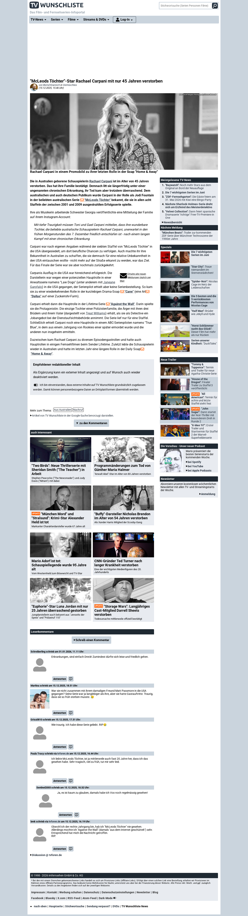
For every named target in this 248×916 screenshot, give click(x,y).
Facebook (37, 898)
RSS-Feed (74, 898)
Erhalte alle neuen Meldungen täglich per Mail (135, 277)
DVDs (116, 906)
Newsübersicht (173, 222)
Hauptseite (56, 906)
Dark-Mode (108, 898)
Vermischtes (70, 85)
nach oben (38, 906)
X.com (61, 898)
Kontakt (52, 892)
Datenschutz (91, 892)
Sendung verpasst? (98, 906)
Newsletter (143, 892)
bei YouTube (195, 466)
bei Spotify (194, 462)
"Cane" (129, 291)
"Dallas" (36, 296)
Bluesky (50, 898)
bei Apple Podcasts (199, 470)
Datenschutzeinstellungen (118, 892)
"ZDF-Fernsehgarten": (190, 198)
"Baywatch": (188, 187)
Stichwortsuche (74, 906)
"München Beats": (187, 235)
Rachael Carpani (100, 181)
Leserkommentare (42, 631)
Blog (155, 892)
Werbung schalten (70, 892)
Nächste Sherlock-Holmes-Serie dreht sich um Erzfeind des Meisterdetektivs (189, 206)
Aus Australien (62, 409)
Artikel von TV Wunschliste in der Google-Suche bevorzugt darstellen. (73, 415)
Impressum (38, 892)
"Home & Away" (42, 354)
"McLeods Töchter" (97, 200)
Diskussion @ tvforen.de (47, 855)
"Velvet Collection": (190, 214)
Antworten (59, 678)
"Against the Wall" (122, 304)
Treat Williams (95, 313)
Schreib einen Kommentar (92, 640)
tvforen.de (63, 753)
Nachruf (78, 409)
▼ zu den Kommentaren (91, 423)
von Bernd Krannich (49, 85)
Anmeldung (208, 494)
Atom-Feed (89, 898)
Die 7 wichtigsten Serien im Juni (185, 192)
